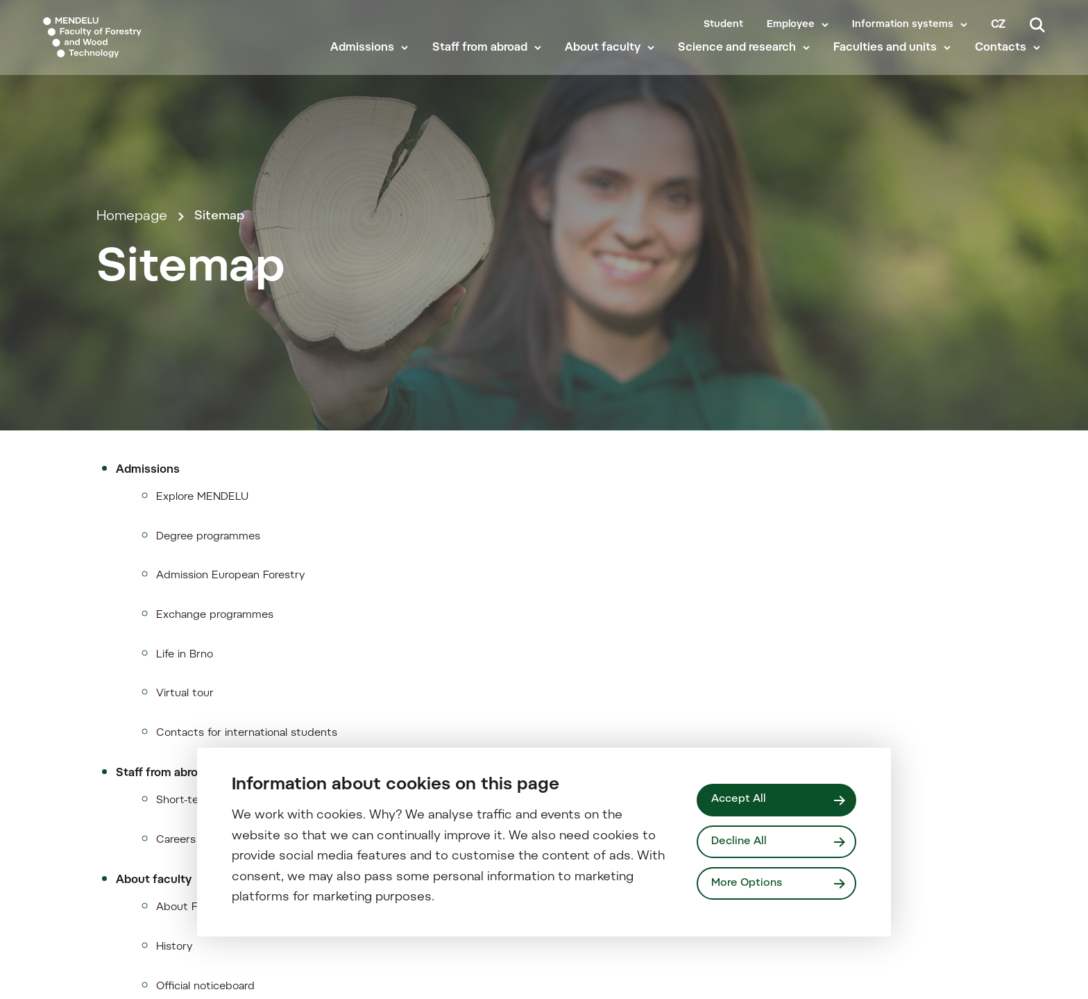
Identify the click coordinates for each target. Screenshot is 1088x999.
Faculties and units (890, 63)
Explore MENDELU (202, 667)
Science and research (742, 63)
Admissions (367, 63)
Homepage (131, 307)
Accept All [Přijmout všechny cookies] (740, 799)
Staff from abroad (484, 63)
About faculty (607, 63)
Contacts (1005, 63)
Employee (791, 25)
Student (723, 25)
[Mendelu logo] (125, 43)
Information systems (902, 25)
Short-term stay (197, 974)
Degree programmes (208, 706)
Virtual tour (185, 866)
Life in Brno (184, 826)
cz (998, 25)
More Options (748, 884)
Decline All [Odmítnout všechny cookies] (741, 841)
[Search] (1037, 25)
